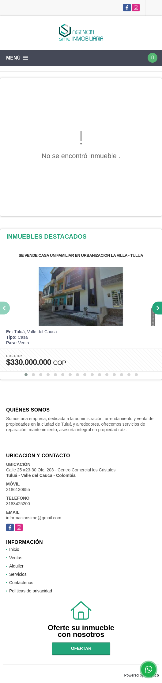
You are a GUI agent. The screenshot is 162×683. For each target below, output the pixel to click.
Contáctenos (21, 582)
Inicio (14, 549)
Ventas (15, 557)
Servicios (18, 574)
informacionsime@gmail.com (33, 517)
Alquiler (16, 566)
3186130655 (18, 489)
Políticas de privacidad (30, 590)
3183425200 (18, 503)
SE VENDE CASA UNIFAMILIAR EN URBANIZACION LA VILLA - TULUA (81, 255)
